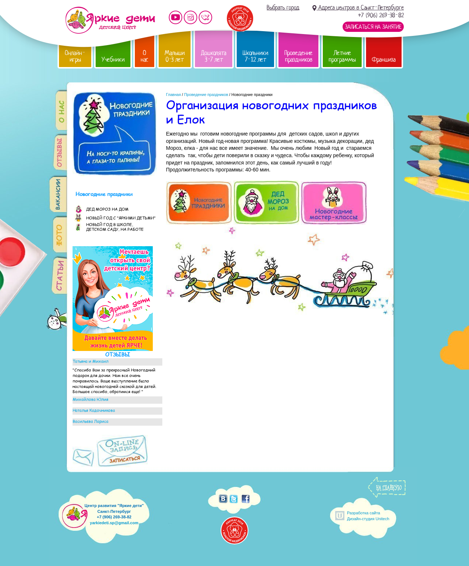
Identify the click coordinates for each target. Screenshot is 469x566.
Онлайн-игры (75, 56)
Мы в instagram (190, 17)
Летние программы (342, 56)
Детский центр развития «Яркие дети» (110, 20)
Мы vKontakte (206, 17)
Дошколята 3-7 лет (213, 56)
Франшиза (384, 59)
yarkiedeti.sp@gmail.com (114, 523)
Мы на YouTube (175, 17)
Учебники (113, 59)
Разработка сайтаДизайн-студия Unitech (368, 516)
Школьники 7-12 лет (255, 56)
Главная (173, 94)
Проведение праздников (298, 56)
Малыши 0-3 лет (175, 56)
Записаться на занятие (373, 26)
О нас (144, 56)
